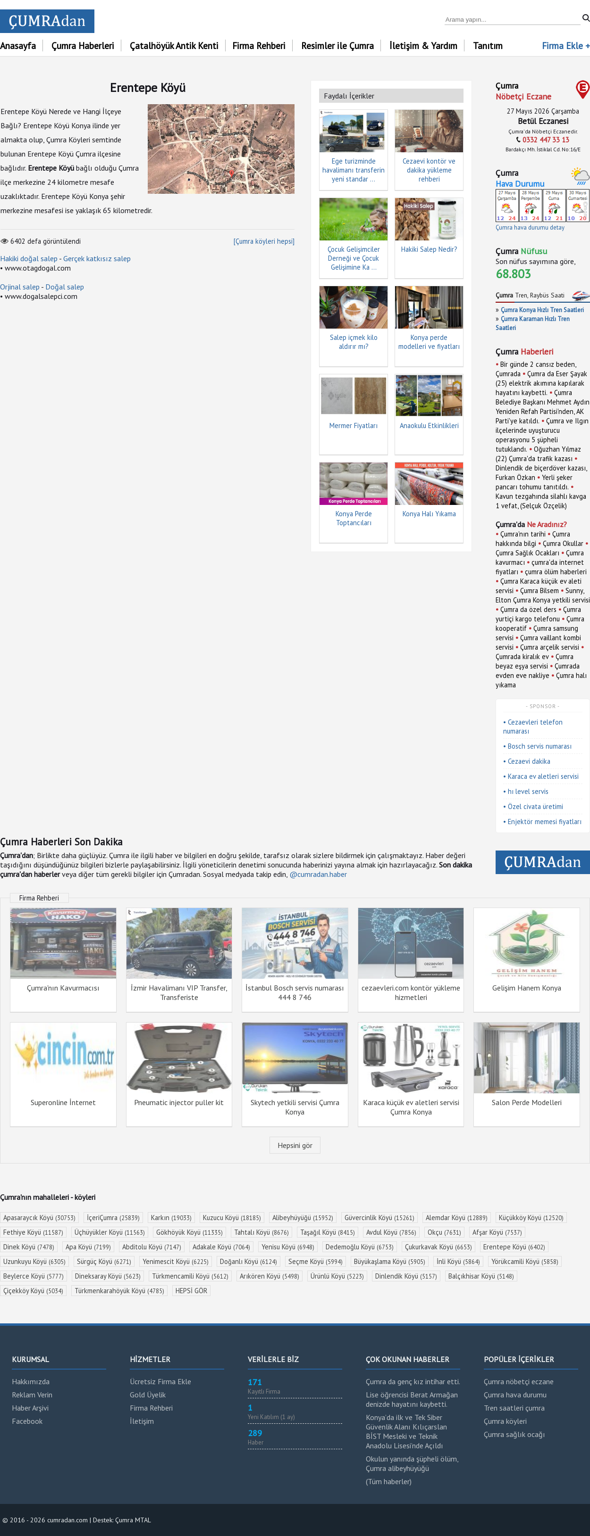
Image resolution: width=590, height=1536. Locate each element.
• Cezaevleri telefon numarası (533, 726)
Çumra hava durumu (515, 1394)
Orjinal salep (20, 286)
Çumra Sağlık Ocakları (527, 552)
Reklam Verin (32, 1394)
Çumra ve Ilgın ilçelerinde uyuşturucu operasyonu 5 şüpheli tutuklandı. (542, 435)
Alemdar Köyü (457, 1217)
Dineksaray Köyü (108, 1276)
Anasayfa (18, 45)
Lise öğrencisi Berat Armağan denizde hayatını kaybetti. (412, 1399)
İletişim (142, 1421)
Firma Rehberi (259, 45)
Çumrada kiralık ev (522, 656)
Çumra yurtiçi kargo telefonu (538, 614)
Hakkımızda (31, 1381)
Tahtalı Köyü (261, 1232)
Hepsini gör (295, 1145)
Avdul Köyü (391, 1232)
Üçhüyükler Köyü (110, 1232)
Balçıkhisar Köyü (481, 1276)
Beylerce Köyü (33, 1276)
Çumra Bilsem (539, 590)
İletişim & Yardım (423, 45)
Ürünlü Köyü (337, 1276)
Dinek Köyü (28, 1246)
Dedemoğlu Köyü (360, 1246)
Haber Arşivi (30, 1407)
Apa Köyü (88, 1246)
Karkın (171, 1217)
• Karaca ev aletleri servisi (541, 776)
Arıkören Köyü (269, 1276)
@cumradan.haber (318, 874)
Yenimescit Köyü (176, 1261)
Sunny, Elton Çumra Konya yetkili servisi (543, 595)
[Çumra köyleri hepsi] (264, 241)
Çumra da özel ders (528, 609)
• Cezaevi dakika (526, 761)
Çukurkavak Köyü (438, 1246)
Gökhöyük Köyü (189, 1232)
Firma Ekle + (566, 45)
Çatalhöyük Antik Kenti (174, 45)
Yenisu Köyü (287, 1246)
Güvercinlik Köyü (379, 1217)
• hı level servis (525, 791)
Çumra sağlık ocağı (514, 1434)
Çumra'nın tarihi (523, 533)
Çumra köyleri (505, 1421)
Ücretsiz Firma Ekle (160, 1381)
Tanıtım (488, 45)
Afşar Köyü (497, 1232)
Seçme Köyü (315, 1261)
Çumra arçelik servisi (549, 647)
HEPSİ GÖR (191, 1290)
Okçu (444, 1232)
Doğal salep (64, 286)
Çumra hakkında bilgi (533, 538)
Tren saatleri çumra (514, 1407)
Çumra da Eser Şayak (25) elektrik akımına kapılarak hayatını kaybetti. (541, 383)
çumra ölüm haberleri (556, 571)
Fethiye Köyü (33, 1232)
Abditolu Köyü (151, 1246)
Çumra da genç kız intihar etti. (413, 1381)
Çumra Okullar (563, 543)
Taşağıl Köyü (327, 1232)
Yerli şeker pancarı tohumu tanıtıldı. (534, 482)
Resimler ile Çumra (337, 45)
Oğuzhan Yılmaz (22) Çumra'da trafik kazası (538, 454)
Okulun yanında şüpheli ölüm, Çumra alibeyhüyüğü (412, 1463)
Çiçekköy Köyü (33, 1290)
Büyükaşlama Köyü (389, 1261)
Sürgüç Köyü (104, 1261)
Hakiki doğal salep (29, 258)
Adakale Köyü (221, 1246)
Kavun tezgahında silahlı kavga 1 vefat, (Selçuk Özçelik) (541, 501)
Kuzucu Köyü (232, 1217)
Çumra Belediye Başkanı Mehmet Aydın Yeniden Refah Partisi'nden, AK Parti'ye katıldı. (543, 406)
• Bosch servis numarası (537, 746)
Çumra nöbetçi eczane (519, 1381)
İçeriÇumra (113, 1217)
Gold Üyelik (148, 1394)
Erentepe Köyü (514, 1246)
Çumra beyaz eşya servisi (534, 661)
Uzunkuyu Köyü (34, 1261)
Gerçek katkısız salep (97, 258)
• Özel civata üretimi (533, 806)
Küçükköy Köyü (531, 1217)
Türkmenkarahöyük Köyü (119, 1290)
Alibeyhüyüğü (302, 1217)
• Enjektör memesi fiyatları (542, 821)
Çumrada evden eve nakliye (538, 670)
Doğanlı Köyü (248, 1261)
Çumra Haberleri (82, 45)
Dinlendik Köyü (406, 1276)
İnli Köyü (458, 1261)
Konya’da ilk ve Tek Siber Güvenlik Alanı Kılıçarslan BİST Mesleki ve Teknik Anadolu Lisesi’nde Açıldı (406, 1431)
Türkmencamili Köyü (190, 1276)
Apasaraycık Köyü (39, 1217)
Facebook (27, 1421)
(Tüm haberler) (389, 1481)
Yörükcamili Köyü (524, 1261)
